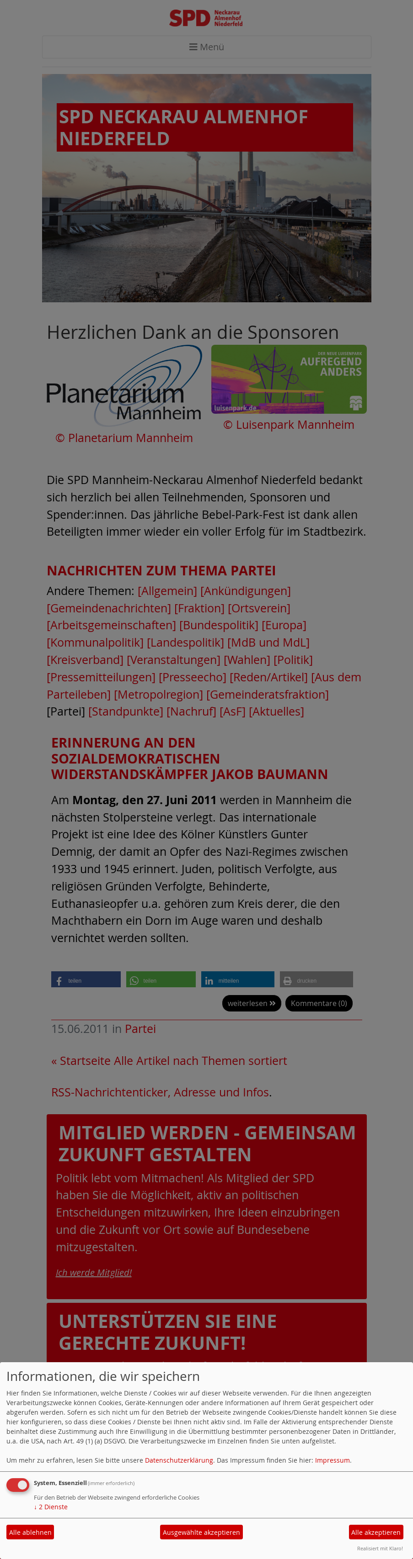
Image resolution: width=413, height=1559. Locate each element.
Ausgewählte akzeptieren (201, 1532)
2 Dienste (51, 1506)
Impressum (332, 1460)
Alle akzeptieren (376, 1532)
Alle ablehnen (30, 1532)
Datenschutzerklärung (179, 1460)
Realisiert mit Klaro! (380, 1548)
